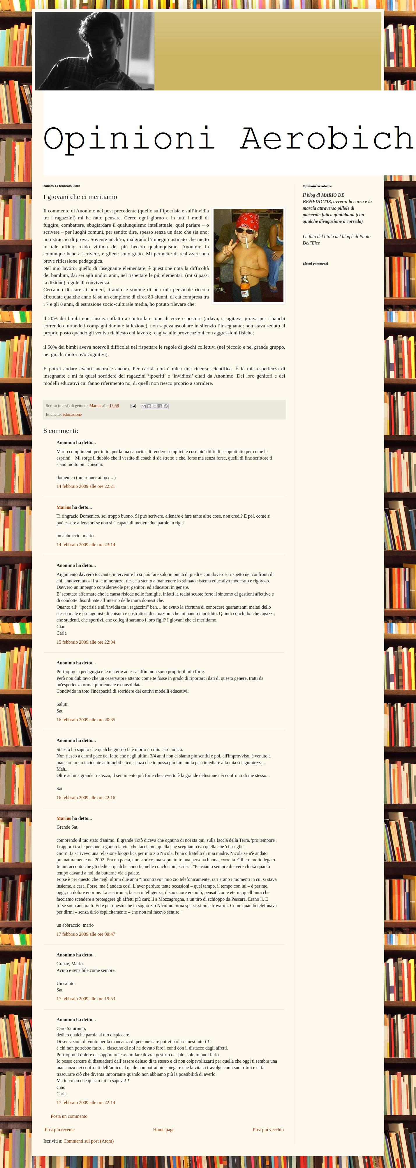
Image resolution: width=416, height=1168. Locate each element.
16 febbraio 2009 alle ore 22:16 (86, 797)
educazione (72, 414)
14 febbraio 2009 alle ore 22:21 (86, 486)
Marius (64, 507)
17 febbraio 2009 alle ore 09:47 (86, 934)
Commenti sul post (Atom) (89, 1141)
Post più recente (60, 1129)
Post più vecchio (268, 1129)
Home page (163, 1129)
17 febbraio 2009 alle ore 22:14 (86, 1102)
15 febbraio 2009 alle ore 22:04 (86, 642)
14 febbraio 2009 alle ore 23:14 (86, 544)
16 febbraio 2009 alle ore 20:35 (86, 719)
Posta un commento (69, 1116)
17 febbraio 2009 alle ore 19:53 (86, 998)
